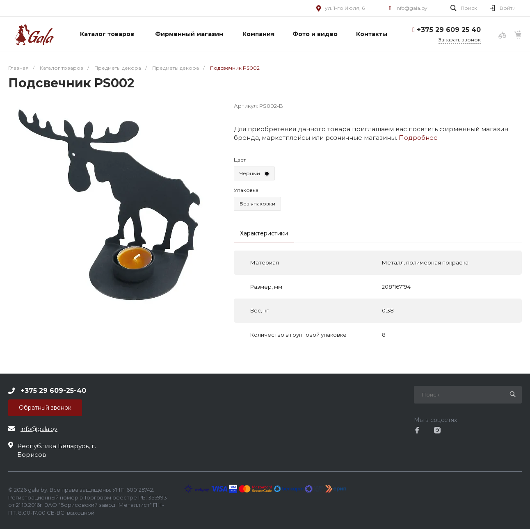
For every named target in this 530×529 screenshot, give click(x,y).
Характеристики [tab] (264, 233)
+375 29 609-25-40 (53, 390)
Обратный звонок (45, 407)
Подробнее (418, 137)
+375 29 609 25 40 (449, 30)
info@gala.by (411, 8)
